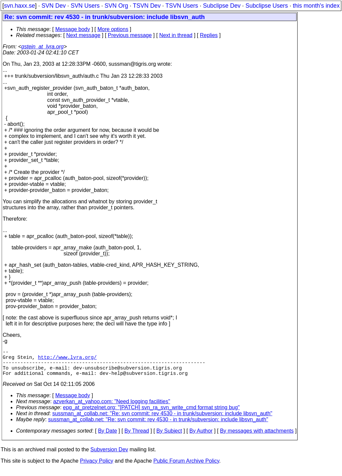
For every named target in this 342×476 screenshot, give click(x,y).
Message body (72, 29)
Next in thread (176, 35)
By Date (107, 437)
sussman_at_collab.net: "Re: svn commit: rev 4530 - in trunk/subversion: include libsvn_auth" (162, 420)
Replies (209, 35)
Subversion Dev (109, 456)
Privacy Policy (96, 467)
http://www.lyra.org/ (67, 359)
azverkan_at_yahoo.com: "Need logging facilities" (111, 408)
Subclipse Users (266, 5)
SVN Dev (53, 5)
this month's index (316, 5)
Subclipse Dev (221, 5)
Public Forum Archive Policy (186, 467)
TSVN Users (181, 5)
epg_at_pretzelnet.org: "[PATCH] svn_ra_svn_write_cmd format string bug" (151, 414)
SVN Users (85, 5)
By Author (200, 437)
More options (113, 29)
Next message (83, 35)
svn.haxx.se (19, 5)
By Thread (137, 437)
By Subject (169, 437)
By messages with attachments (257, 437)
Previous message (130, 35)
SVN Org (116, 5)
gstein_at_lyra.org (42, 46)
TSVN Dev (147, 5)
